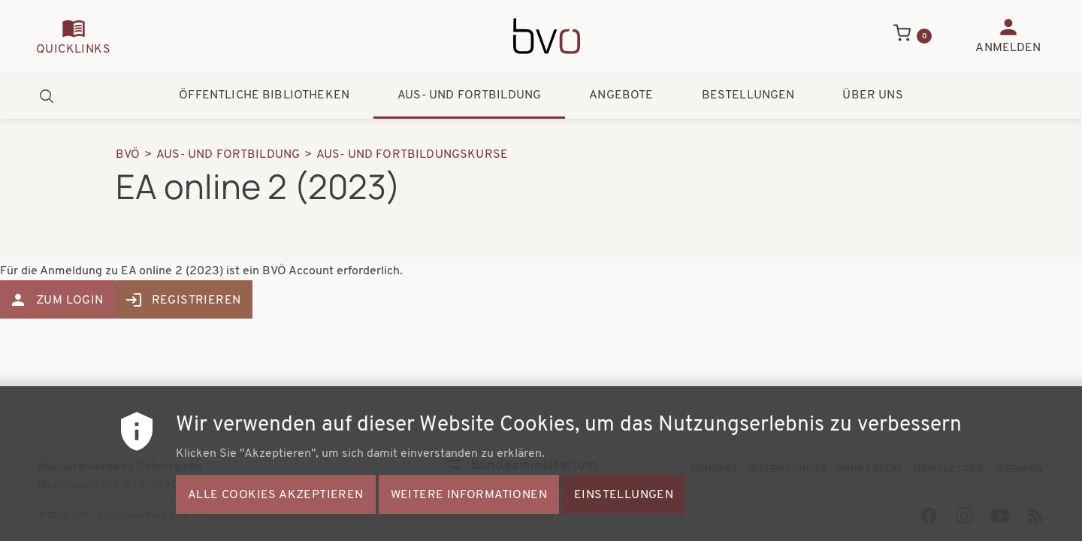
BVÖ (128, 155)
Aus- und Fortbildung (469, 95)
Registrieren (196, 301)
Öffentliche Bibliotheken (264, 95)
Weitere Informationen (469, 515)
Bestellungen (748, 95)
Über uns (872, 95)
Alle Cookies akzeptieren (276, 515)
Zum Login (70, 301)
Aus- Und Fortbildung (228, 155)
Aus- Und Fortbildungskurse (412, 155)
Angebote (621, 95)
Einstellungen (623, 515)
